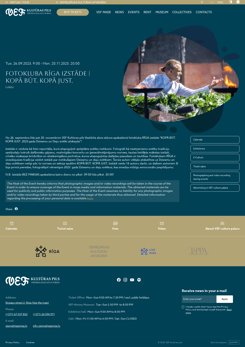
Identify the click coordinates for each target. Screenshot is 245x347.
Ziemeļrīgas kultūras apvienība (81, 2)
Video (162, 226)
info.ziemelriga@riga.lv (46, 326)
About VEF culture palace (222, 226)
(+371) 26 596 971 (44, 314)
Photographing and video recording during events (211, 177)
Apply (225, 299)
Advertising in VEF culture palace (210, 187)
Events (134, 12)
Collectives (182, 12)
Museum (162, 12)
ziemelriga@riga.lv (16, 326)
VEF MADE (103, 12)
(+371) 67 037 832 (17, 314)
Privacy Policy (13, 342)
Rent (147, 12)
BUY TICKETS (73, 12)
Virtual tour (17, 2)
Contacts (204, 12)
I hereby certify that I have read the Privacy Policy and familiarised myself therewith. (209, 309)
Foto (115, 226)
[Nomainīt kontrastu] (230, 2)
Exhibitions (199, 148)
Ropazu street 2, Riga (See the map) (27, 302)
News (119, 12)
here (90, 198)
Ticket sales (199, 166)
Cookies (30, 342)
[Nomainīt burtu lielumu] (238, 2)
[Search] (202, 2)
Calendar (198, 139)
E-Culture (198, 157)
